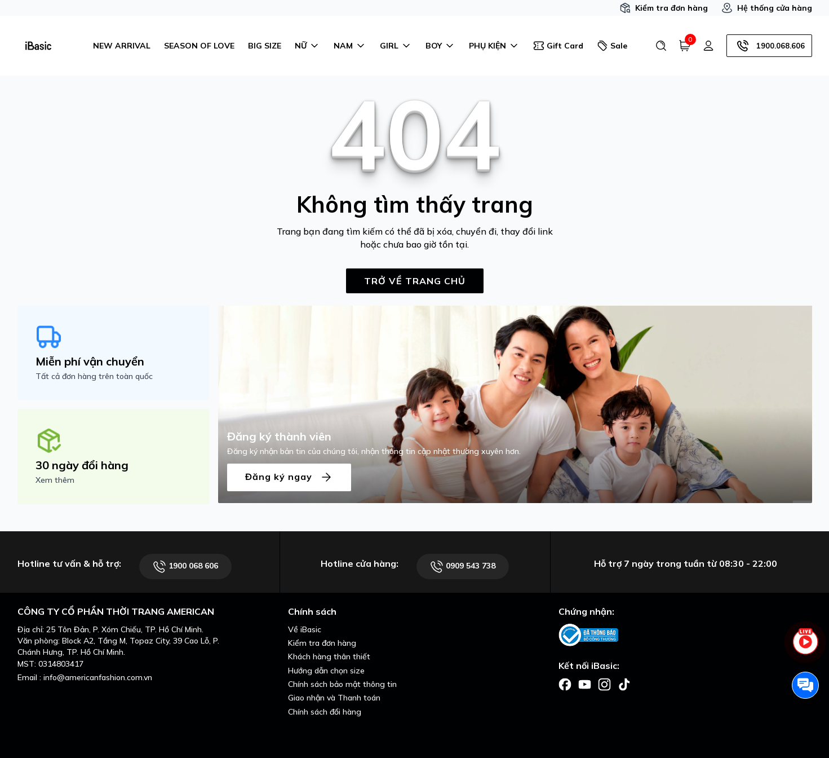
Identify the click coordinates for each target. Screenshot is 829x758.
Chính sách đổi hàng (324, 712)
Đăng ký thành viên (279, 436)
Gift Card (558, 45)
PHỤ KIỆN (494, 45)
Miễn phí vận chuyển (90, 361)
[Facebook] (564, 683)
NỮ (307, 45)
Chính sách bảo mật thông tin (342, 684)
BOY (440, 45)
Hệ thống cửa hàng (766, 8)
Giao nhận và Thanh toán (334, 698)
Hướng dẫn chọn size (326, 671)
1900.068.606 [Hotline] (769, 45)
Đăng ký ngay (289, 477)
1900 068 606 (185, 566)
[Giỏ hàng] (685, 45)
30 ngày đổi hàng (82, 465)
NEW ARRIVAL (121, 46)
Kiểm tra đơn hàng (663, 8)
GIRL (396, 45)
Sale (612, 45)
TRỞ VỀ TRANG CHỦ (415, 281)
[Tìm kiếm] (661, 45)
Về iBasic (304, 629)
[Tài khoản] (708, 45)
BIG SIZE (264, 46)
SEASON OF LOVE (199, 46)
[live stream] (805, 648)
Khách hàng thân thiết (329, 656)
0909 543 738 (462, 566)
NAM (350, 45)
